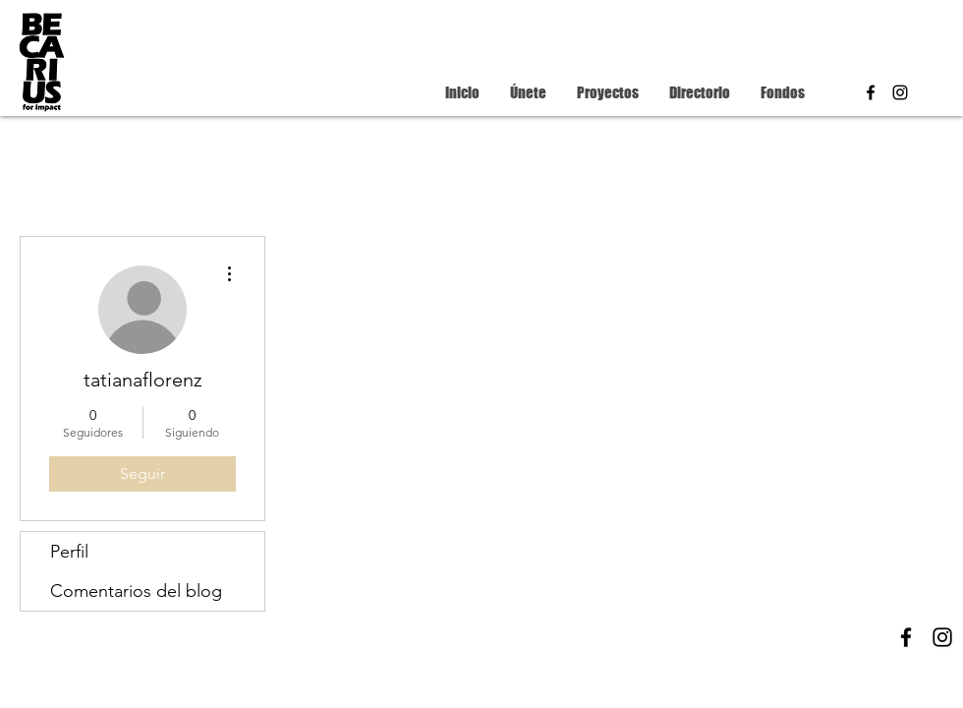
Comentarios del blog (136, 591)
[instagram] (900, 92)
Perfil (69, 551)
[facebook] (870, 92)
